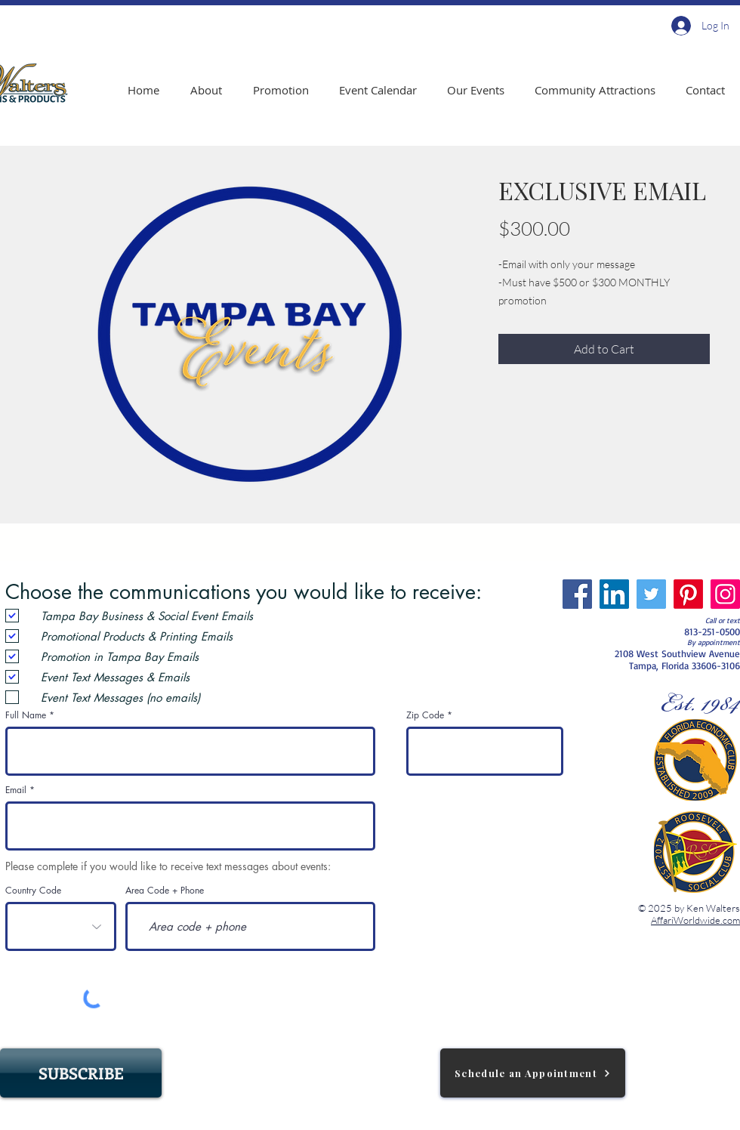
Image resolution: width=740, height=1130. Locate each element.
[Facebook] (577, 594)
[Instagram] (725, 594)
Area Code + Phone (164, 890)
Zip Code (425, 715)
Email (15, 790)
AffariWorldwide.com (695, 920)
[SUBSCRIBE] (81, 1073)
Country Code (33, 890)
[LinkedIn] (614, 594)
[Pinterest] (688, 594)
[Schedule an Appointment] (532, 1073)
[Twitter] (651, 594)
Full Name (25, 715)
